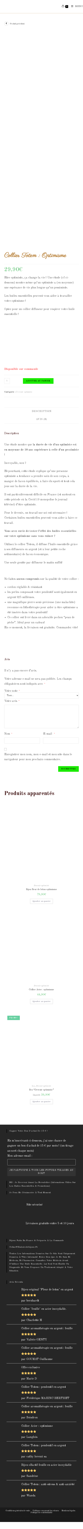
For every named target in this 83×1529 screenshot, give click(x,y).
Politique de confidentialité (41, 1513)
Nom (8, 733)
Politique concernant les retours (46, 1511)
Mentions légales (68, 1511)
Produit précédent (17, 24)
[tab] (41, 411)
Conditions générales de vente (17, 1511)
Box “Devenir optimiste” (41, 1090)
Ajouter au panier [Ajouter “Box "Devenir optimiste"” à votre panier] (41, 1102)
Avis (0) (41, 419)
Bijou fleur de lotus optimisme (41, 889)
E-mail (49, 733)
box (33, 1086)
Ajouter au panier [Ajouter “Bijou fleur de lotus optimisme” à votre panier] (41, 901)
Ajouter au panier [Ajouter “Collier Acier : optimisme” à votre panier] (41, 1001)
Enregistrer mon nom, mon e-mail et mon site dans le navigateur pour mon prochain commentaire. (38, 757)
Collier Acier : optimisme (41, 990)
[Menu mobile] (76, 6)
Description (41, 411)
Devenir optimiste (24, 392)
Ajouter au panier (38, 381)
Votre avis (12, 701)
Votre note (12, 691)
